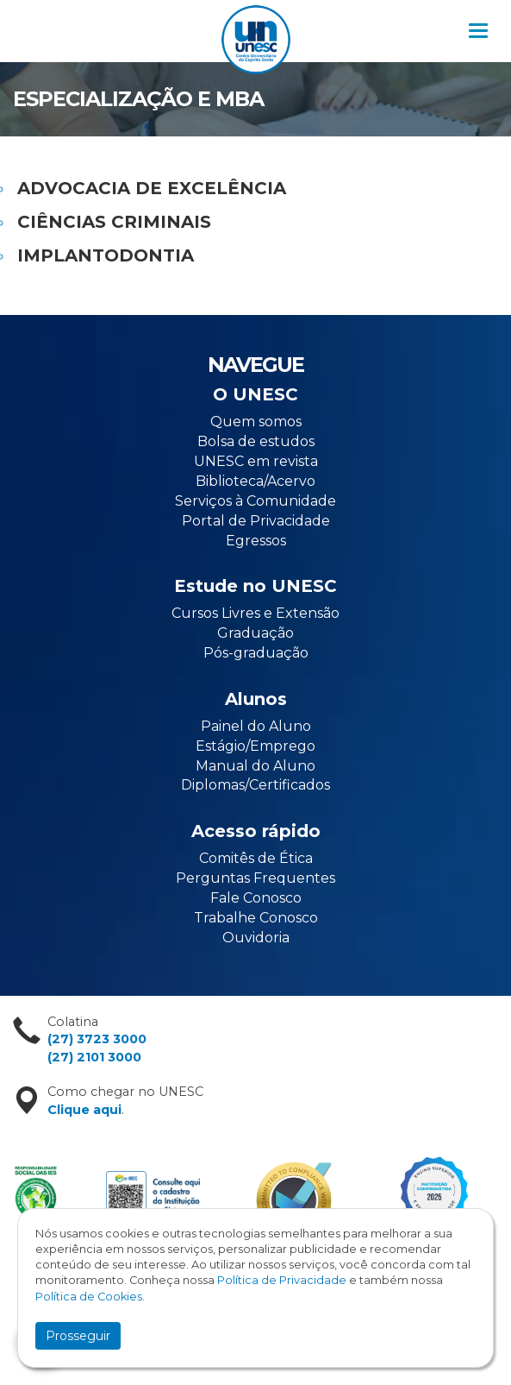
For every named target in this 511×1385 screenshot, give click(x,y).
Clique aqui (84, 1109)
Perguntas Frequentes (255, 878)
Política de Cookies (88, 1296)
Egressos (256, 540)
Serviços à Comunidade (255, 501)
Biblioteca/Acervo (255, 481)
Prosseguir (78, 1336)
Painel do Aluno (256, 726)
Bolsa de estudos (256, 441)
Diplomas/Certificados (255, 785)
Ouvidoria (256, 937)
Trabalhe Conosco (256, 918)
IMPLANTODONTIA (105, 255)
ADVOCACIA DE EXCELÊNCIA (151, 188)
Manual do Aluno (255, 766)
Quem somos (256, 421)
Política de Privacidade (281, 1280)
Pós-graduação (255, 653)
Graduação (255, 633)
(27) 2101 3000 (94, 1057)
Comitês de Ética (256, 858)
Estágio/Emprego (255, 746)
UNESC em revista (256, 461)
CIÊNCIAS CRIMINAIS (114, 221)
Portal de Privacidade (256, 521)
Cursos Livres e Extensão (255, 613)
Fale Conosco (256, 898)
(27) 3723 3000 (96, 1039)
